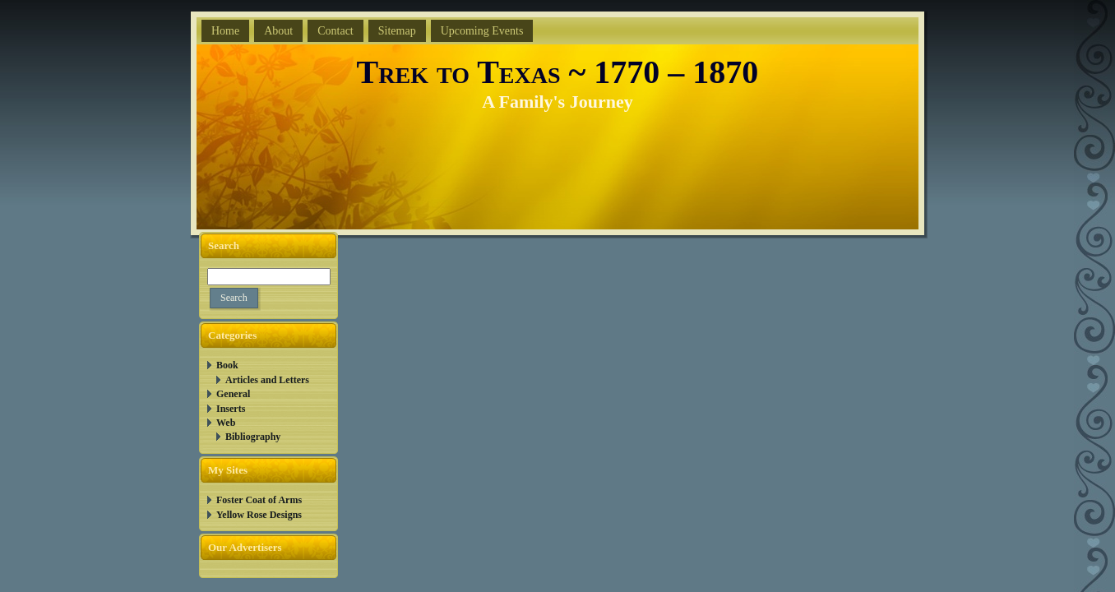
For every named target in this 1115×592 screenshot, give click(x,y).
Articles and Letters (267, 380)
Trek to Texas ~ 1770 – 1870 (558, 71)
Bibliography (252, 436)
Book (227, 365)
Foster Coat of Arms (259, 500)
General (233, 394)
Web (225, 422)
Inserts (230, 408)
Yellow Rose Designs (259, 514)
